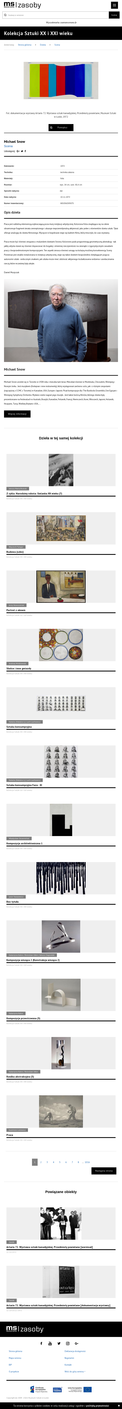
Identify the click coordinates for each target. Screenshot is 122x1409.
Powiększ (62, 127)
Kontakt (68, 1364)
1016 (87, 1162)
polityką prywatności (97, 1405)
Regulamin (69, 1358)
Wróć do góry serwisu (75, 1371)
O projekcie (14, 1371)
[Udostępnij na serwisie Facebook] (25, 151)
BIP (10, 1364)
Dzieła (43, 44)
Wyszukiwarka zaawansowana (60, 22)
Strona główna (25, 44)
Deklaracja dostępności (75, 1351)
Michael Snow (14, 141)
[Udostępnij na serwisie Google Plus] (18, 151)
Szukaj (114, 15)
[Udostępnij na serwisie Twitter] (22, 151)
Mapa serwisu (15, 1358)
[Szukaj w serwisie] (55, 15)
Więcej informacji (17, 414)
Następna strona (104, 1170)
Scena (57, 44)
